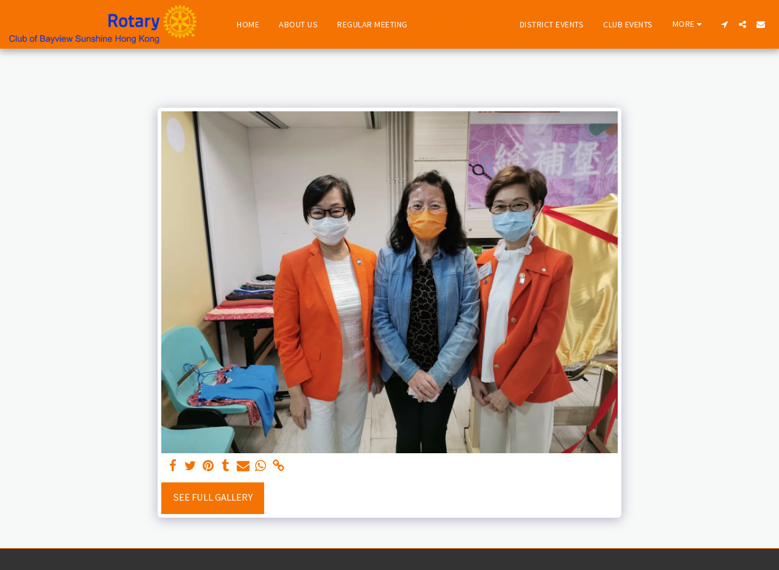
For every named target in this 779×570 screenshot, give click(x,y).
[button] (724, 24)
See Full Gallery (213, 497)
